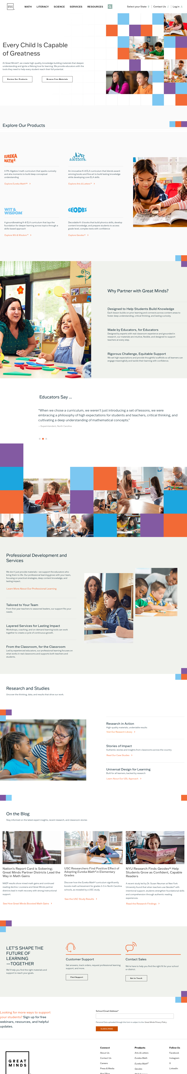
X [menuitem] (170, 1063)
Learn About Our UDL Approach (123, 778)
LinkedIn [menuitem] (173, 1068)
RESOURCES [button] (95, 6)
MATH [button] (28, 6)
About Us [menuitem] (104, 1053)
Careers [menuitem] (104, 1063)
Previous (36, 421)
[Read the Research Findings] (155, 868)
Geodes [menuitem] (138, 1069)
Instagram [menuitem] (174, 1058)
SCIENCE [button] (59, 6)
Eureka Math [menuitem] (141, 1058)
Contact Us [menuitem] (105, 1058)
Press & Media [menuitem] (107, 1068)
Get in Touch (136, 978)
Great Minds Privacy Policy (156, 1022)
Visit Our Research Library (120, 732)
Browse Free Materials (57, 79)
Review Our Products (17, 79)
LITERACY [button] (43, 6)
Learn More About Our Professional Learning (31, 588)
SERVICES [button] (76, 6)
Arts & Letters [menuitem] (142, 1053)
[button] (138, 6)
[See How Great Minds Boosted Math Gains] (32, 868)
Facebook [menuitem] (174, 1053)
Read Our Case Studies (119, 755)
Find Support (77, 977)
